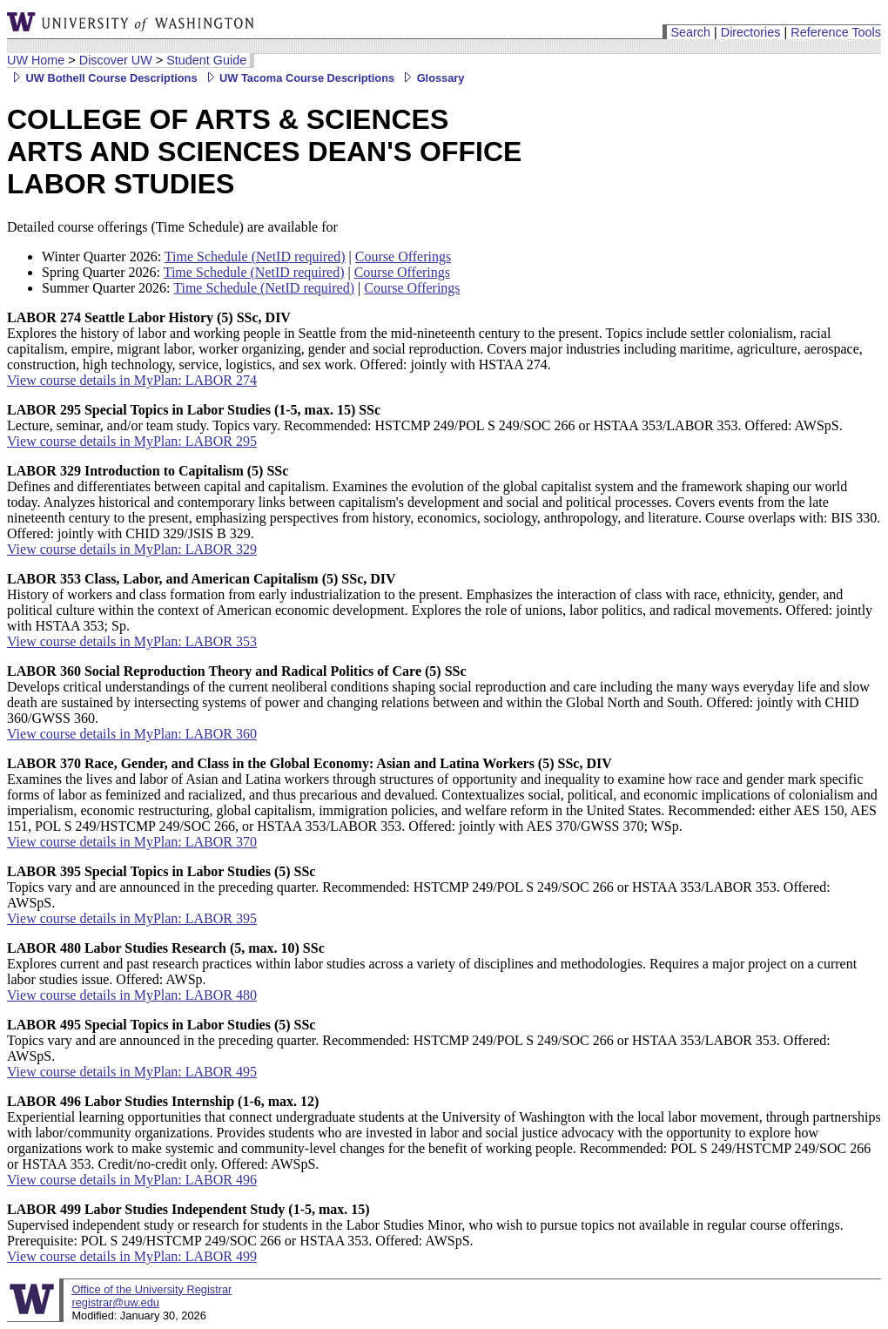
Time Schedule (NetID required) (255, 256)
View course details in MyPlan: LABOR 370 (132, 841)
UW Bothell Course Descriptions (102, 77)
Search (690, 32)
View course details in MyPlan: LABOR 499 (132, 1256)
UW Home (35, 60)
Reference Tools (835, 32)
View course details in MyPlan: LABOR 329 (132, 549)
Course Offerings (403, 256)
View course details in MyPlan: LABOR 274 (132, 380)
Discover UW (115, 60)
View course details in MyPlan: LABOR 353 (132, 641)
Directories (751, 32)
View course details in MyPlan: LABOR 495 (132, 1071)
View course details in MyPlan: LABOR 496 (132, 1179)
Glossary (431, 77)
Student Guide (206, 60)
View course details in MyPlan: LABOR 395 (132, 918)
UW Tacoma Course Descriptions (298, 77)
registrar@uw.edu (114, 1302)
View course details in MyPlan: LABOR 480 (132, 995)
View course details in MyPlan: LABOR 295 (132, 441)
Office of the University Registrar (151, 1289)
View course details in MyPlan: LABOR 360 (132, 733)
